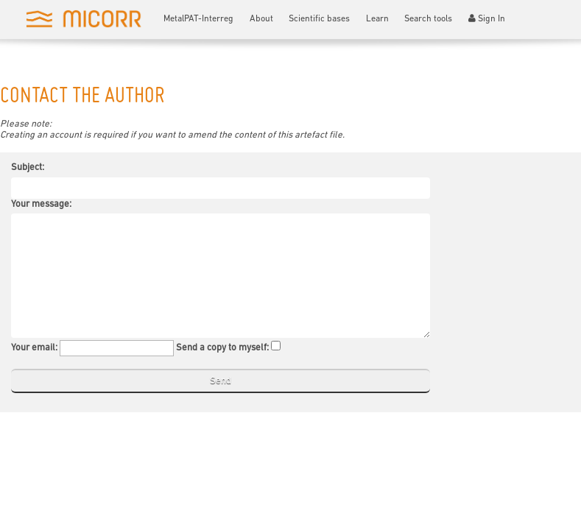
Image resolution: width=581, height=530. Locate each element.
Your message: (41, 204)
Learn (377, 19)
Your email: (34, 348)
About (261, 19)
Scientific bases (319, 19)
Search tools (428, 19)
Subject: (27, 167)
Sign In (487, 19)
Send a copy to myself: (222, 348)
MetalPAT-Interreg (198, 19)
